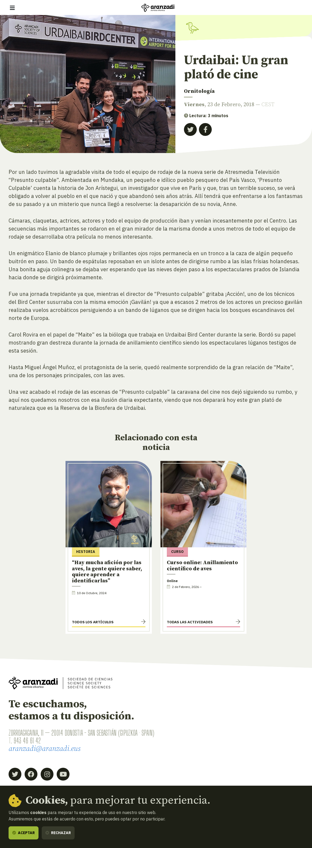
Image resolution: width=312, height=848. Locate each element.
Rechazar (58, 832)
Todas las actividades (190, 622)
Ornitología (199, 91)
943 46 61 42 (27, 740)
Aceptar (23, 832)
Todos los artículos (93, 622)
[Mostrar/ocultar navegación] (12, 8)
